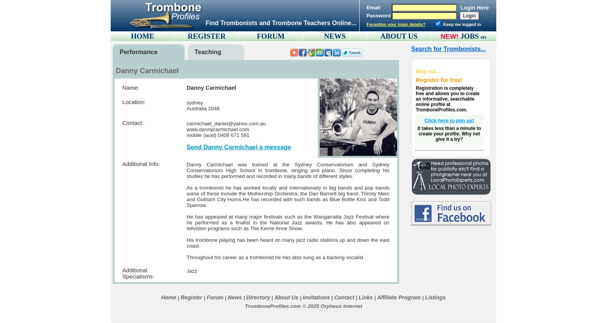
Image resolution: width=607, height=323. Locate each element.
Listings (435, 297)
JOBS (473, 36)
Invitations (316, 297)
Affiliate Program (399, 297)
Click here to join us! (449, 120)
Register (191, 297)
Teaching (208, 52)
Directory (258, 297)
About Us (286, 297)
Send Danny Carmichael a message (239, 147)
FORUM (271, 36)
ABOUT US (398, 36)
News (235, 297)
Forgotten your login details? (396, 24)
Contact (344, 297)
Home (168, 297)
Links (365, 297)
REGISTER (207, 36)
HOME (142, 36)
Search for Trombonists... (448, 49)
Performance (139, 52)
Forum (215, 297)
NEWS (335, 36)
